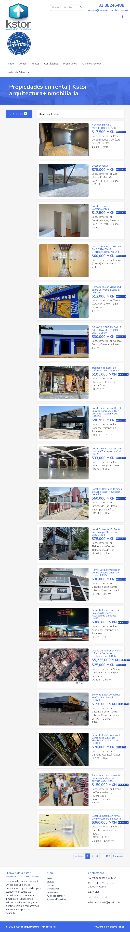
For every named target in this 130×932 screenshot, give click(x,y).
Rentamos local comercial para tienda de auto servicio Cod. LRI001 (106, 778)
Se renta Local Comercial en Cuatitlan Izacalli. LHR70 (106, 697)
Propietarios (70, 63)
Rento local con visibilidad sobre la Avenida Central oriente (106, 289)
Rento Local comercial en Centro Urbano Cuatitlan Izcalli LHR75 (106, 572)
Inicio (11, 63)
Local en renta (100, 165)
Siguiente (118, 856)
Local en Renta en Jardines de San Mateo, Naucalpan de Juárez (107, 491)
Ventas (22, 63)
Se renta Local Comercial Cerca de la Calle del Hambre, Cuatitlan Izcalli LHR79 (106, 739)
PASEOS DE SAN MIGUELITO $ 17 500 (104, 127)
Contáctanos (51, 63)
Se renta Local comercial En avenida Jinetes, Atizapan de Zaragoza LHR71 (105, 614)
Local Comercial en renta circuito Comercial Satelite (106, 817)
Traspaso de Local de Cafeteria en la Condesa (105, 369)
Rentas (35, 63)
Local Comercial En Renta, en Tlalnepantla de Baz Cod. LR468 (106, 532)
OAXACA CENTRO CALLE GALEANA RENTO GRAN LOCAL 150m (106, 330)
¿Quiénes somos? (91, 63)
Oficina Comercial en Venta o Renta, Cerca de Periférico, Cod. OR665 (107, 653)
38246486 (114, 5)
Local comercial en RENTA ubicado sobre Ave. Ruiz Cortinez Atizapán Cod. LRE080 (106, 412)
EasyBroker (117, 927)
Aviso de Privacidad (19, 72)
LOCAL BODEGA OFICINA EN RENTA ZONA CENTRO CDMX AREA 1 (107, 249)
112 (108, 856)
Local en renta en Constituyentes (101, 208)
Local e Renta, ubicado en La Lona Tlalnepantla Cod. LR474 (106, 451)
